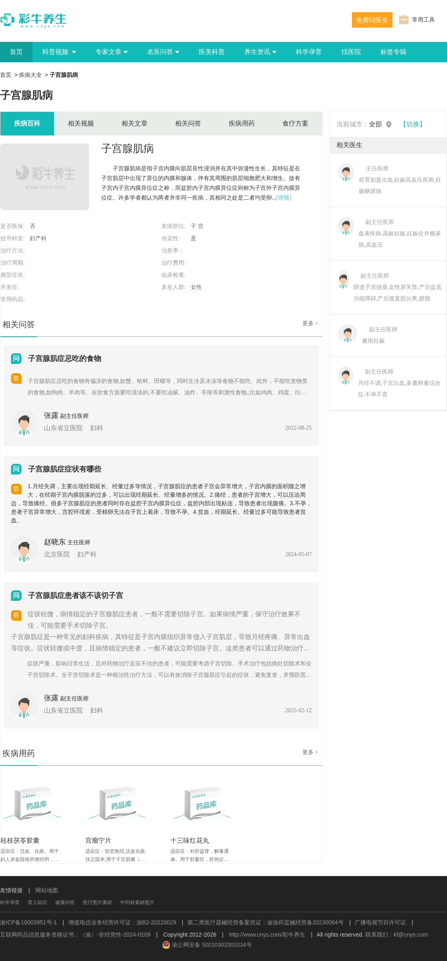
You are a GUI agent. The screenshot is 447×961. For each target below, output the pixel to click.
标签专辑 (393, 51)
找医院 (351, 51)
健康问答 (65, 902)
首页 (16, 51)
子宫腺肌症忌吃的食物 (64, 358)
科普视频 (59, 51)
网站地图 (46, 890)
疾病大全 (30, 75)
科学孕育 (309, 51)
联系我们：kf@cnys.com (396, 934)
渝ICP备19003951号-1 (28, 922)
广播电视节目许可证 (380, 922)
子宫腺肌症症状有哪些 (64, 469)
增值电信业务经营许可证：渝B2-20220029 (122, 922)
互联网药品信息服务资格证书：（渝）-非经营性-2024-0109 (75, 934)
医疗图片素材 (97, 902)
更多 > (310, 323)
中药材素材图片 (137, 902)
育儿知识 (37, 902)
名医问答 (163, 51)
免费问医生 (372, 20)
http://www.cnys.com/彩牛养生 (267, 934)
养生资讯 (260, 51)
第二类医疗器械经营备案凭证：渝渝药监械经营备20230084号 (265, 922)
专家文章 (111, 51)
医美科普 (212, 51)
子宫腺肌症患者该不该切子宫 (75, 595)
